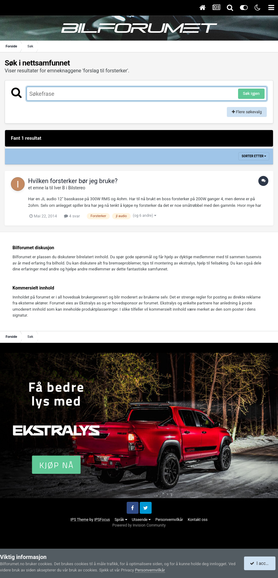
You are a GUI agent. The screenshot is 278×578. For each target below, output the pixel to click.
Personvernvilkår (169, 519)
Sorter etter (253, 156)
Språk (121, 519)
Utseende (141, 519)
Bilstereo (76, 187)
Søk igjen (251, 93)
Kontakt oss (198, 519)
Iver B (59, 187)
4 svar (72, 216)
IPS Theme (80, 519)
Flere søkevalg (247, 111)
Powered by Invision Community (139, 525)
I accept (260, 563)
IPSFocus (102, 519)
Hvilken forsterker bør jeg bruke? (73, 181)
